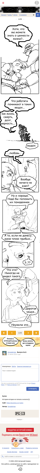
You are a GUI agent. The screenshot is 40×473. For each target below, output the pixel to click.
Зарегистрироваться (24, 366)
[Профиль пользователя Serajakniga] (4, 353)
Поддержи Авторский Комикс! (20, 429)
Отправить (32, 389)
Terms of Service (12, 385)
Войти (14, 366)
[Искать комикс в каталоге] (2, 456)
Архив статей (23, 452)
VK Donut (34, 434)
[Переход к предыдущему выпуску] (5, 175)
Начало (3, 15)
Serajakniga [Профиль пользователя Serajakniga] (12, 352)
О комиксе (23, 15)
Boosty (22, 434)
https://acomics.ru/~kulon (15, 403)
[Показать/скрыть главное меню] (3, 3)
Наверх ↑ (20, 419)
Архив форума (12, 452)
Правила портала (32, 448)
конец (10, 15)
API (32, 452)
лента (15, 15)
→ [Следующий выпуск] (23, 19)
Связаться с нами (17, 448)
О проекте (5, 448)
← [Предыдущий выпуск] (16, 19)
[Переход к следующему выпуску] (20, 175)
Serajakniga (12, 406)
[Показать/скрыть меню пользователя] (37, 3)
